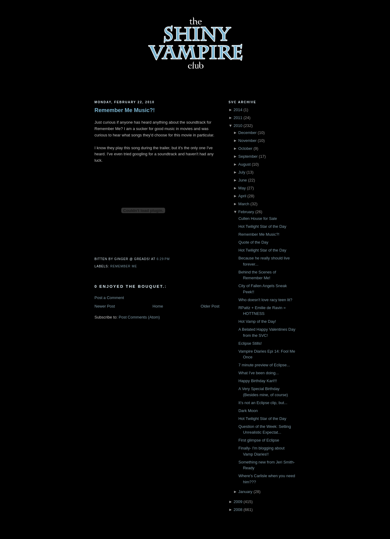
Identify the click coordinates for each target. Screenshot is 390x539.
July (241, 172)
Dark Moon (248, 410)
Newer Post (104, 306)
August (244, 164)
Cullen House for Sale (257, 218)
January (245, 491)
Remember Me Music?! (124, 110)
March (243, 204)
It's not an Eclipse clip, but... (262, 402)
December (247, 132)
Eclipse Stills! (250, 343)
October (245, 148)
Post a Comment (109, 297)
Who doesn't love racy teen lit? (265, 300)
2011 (237, 117)
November (247, 140)
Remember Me (123, 266)
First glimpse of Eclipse (258, 440)
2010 (237, 125)
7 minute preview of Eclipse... (264, 365)
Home (158, 306)
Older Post (210, 306)
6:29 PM (163, 259)
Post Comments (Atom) (139, 317)
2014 (237, 109)
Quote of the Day (253, 242)
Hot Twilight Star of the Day (262, 226)
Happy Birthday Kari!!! (257, 381)
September (248, 156)
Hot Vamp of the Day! (257, 321)
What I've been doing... (258, 373)
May (242, 188)
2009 (237, 501)
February (246, 212)
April (242, 196)
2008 (237, 509)
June (242, 180)
